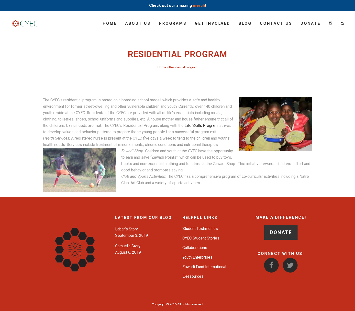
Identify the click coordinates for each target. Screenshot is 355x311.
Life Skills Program (201, 125)
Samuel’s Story (128, 246)
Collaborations (194, 247)
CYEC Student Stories (200, 238)
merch (199, 5)
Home (161, 67)
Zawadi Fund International (204, 266)
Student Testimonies (200, 228)
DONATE (281, 232)
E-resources (192, 276)
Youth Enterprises (197, 257)
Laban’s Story (126, 229)
